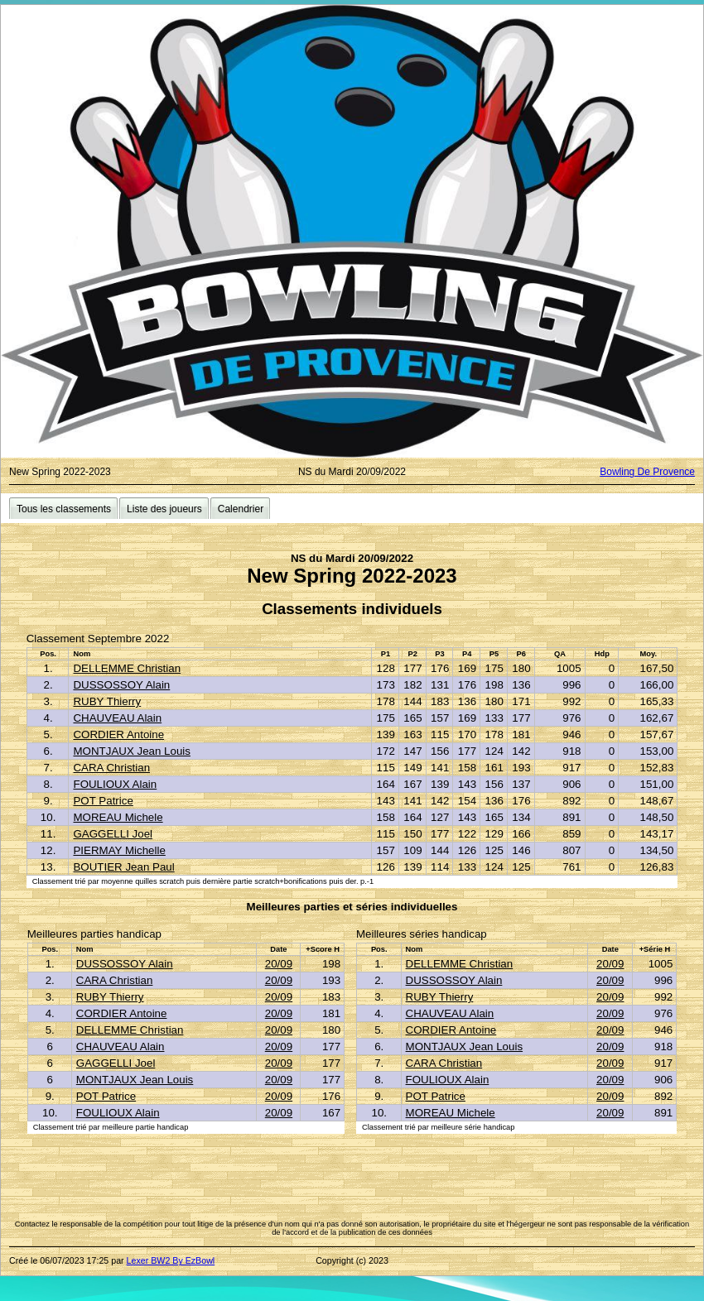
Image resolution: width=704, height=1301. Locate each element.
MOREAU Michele (117, 817)
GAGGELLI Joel (112, 834)
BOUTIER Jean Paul (123, 867)
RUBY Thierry (107, 701)
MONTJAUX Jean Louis (131, 751)
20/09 (278, 964)
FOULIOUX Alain (115, 784)
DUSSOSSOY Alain (121, 685)
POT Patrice (103, 801)
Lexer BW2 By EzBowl (171, 1260)
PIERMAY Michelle (119, 850)
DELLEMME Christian (127, 668)
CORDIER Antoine (118, 734)
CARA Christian (111, 767)
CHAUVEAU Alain (117, 718)
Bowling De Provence (647, 472)
